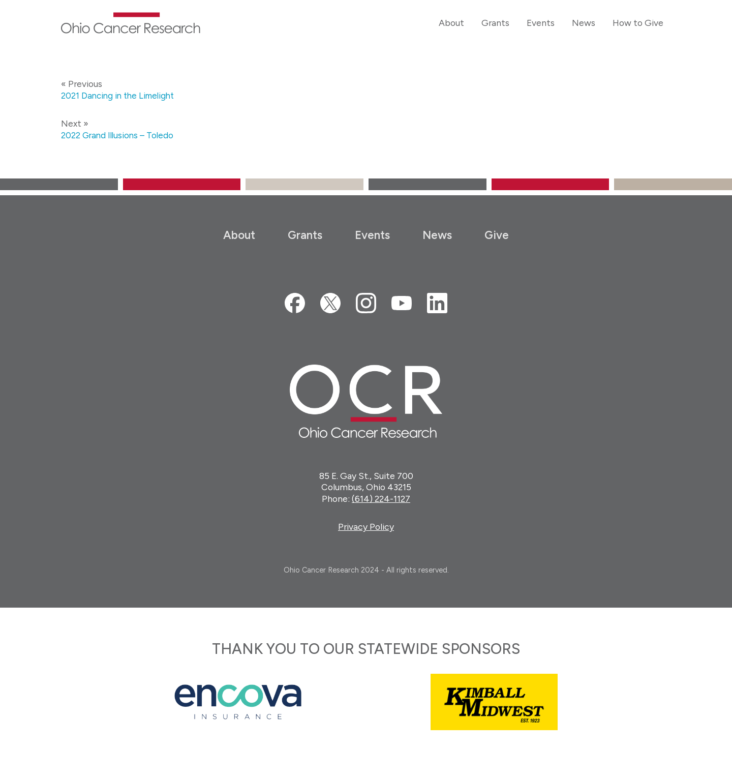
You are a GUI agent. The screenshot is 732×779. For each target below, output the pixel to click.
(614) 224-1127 (381, 498)
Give (496, 235)
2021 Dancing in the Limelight (120, 95)
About (239, 235)
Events (372, 235)
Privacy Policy (366, 526)
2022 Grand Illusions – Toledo (119, 135)
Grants (305, 235)
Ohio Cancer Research (130, 23)
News (437, 235)
